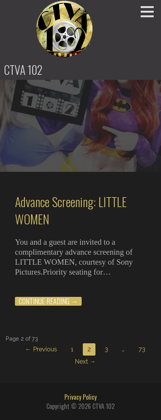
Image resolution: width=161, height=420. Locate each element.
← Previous (41, 349)
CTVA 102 (23, 69)
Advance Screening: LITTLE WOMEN (71, 210)
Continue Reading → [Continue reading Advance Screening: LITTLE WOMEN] (48, 301)
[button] (150, 11)
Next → (85, 361)
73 (141, 349)
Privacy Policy (80, 397)
